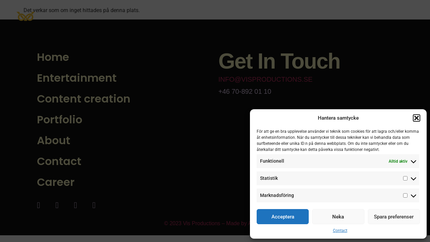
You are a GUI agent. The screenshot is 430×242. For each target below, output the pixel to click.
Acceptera (282, 217)
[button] (416, 118)
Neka (338, 217)
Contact (340, 230)
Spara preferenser (394, 217)
